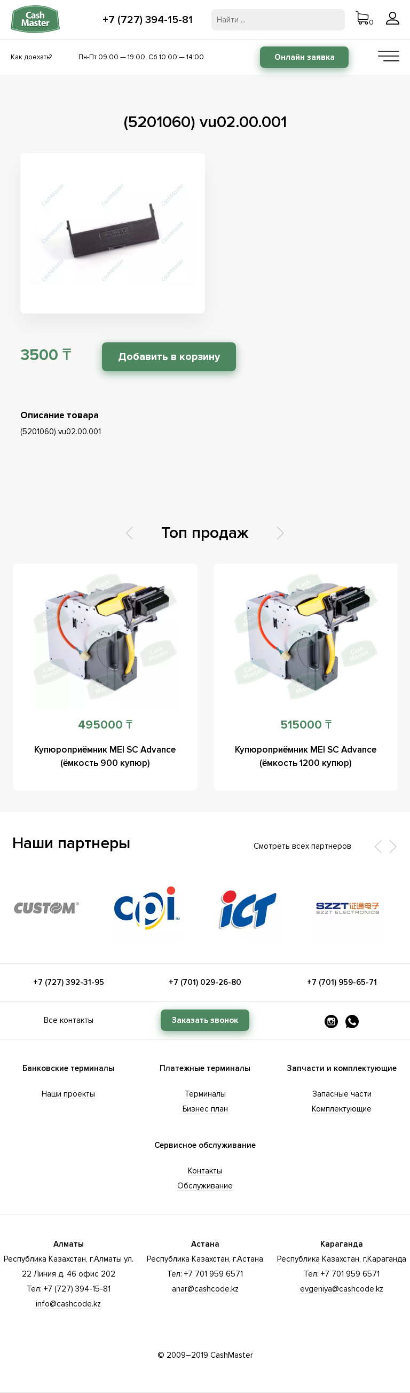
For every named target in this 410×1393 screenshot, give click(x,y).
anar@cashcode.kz (205, 1289)
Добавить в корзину (169, 356)
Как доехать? (31, 57)
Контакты (205, 1171)
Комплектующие (342, 1109)
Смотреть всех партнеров (302, 846)
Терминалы (205, 1094)
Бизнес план (205, 1109)
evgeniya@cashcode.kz (341, 1289)
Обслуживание (205, 1186)
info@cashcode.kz (68, 1304)
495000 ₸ (105, 725)
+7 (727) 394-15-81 (147, 19)
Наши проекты (68, 1094)
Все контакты (68, 1020)
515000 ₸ (306, 725)
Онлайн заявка (304, 57)
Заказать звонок (205, 1020)
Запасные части (342, 1094)
